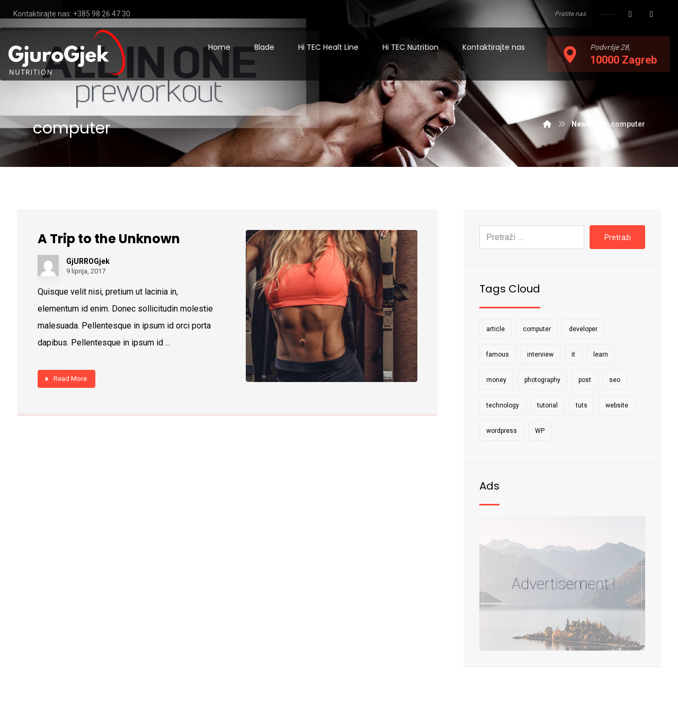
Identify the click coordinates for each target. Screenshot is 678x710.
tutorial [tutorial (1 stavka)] (547, 405)
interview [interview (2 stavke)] (540, 354)
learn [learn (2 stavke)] (600, 354)
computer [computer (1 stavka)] (537, 329)
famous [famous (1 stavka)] (497, 354)
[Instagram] (652, 14)
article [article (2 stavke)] (495, 329)
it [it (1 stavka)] (573, 354)
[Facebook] (630, 14)
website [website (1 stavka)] (616, 405)
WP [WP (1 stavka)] (540, 430)
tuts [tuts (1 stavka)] (581, 405)
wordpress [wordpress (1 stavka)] (501, 430)
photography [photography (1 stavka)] (542, 380)
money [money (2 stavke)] (496, 380)
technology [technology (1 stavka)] (502, 405)
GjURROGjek (88, 262)
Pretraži (617, 237)
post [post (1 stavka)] (584, 380)
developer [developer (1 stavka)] (583, 329)
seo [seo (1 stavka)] (614, 380)
